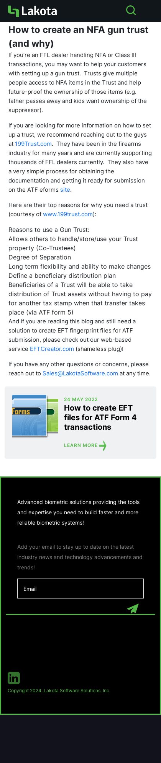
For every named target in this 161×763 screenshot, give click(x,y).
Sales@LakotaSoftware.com (80, 373)
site (65, 189)
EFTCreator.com (52, 348)
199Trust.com (33, 143)
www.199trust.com (68, 214)
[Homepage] (32, 11)
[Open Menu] (150, 11)
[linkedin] (80, 678)
